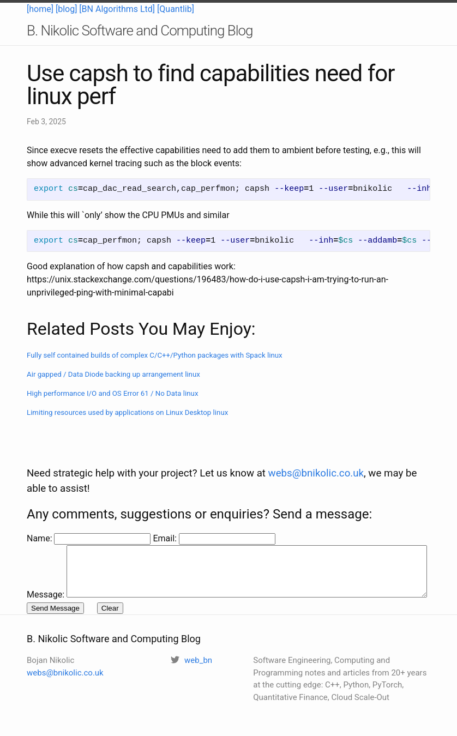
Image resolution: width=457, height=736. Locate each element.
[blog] (66, 9)
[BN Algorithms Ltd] (117, 9)
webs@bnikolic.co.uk (316, 450)
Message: (45, 528)
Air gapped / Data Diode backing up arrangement (113, 374)
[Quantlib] (175, 9)
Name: (40, 515)
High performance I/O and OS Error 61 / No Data (113, 393)
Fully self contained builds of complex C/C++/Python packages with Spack (154, 355)
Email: (165, 515)
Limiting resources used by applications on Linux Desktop (127, 412)
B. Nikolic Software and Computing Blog (139, 30)
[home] (40, 9)
